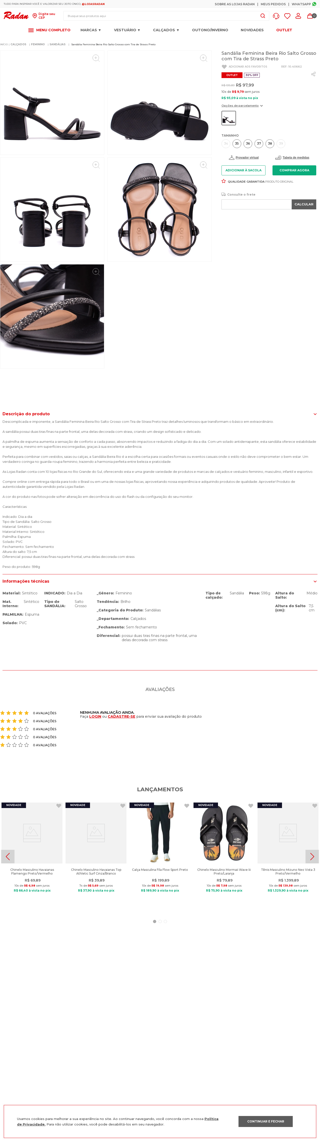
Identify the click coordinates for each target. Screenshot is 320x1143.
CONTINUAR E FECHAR (265, 1121)
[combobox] (166, 16)
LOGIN (95, 716)
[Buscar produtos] (262, 15)
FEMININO (38, 44)
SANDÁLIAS (58, 44)
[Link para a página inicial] (4, 44)
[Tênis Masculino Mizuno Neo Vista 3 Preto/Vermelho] (288, 857)
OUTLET (284, 30)
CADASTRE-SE (121, 716)
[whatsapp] (313, 74)
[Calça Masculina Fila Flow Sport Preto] (160, 857)
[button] (277, 16)
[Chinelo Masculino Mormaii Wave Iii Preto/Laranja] (224, 857)
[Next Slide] (312, 856)
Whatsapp (301, 4)
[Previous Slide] (7, 856)
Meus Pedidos (273, 4)
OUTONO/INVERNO (210, 30)
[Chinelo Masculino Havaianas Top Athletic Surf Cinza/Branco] (96, 857)
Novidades (252, 30)
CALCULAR (304, 204)
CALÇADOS (18, 44)
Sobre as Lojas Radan (235, 4)
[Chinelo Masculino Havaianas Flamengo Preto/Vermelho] (32, 857)
